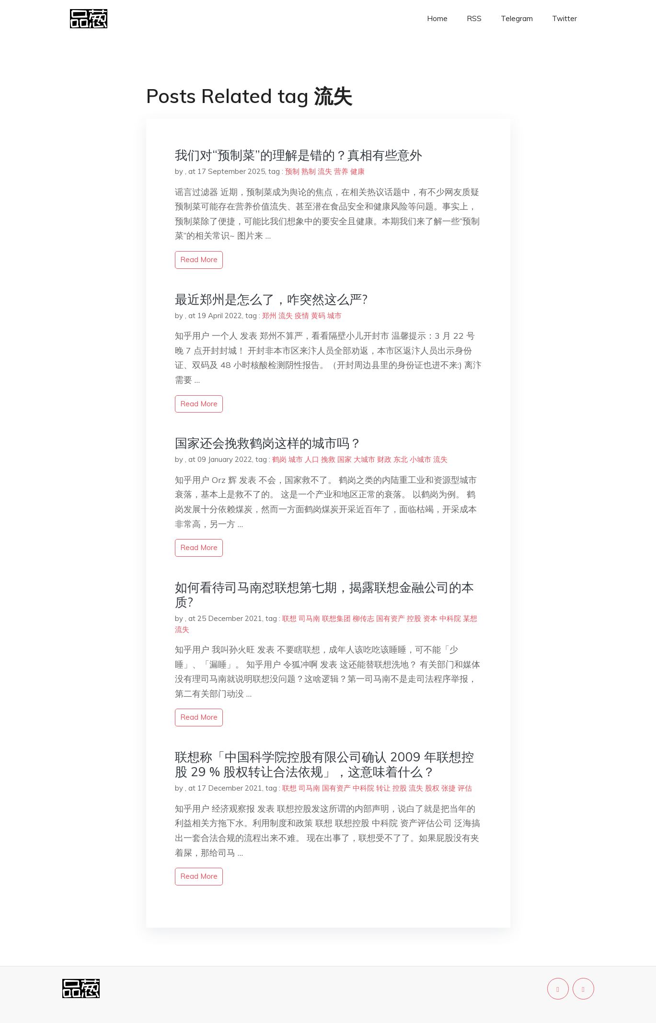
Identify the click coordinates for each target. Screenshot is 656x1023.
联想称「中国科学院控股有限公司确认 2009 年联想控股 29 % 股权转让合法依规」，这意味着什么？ (324, 764)
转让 (383, 788)
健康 (357, 171)
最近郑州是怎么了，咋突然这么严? (271, 299)
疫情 (302, 315)
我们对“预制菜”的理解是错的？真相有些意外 (298, 155)
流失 (325, 171)
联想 (289, 618)
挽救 (328, 459)
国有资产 (390, 618)
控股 (414, 618)
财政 (384, 459)
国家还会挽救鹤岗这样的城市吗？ (268, 443)
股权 (432, 788)
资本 (430, 618)
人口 (312, 459)
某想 (470, 618)
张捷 (448, 788)
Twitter (564, 18)
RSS (474, 18)
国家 (344, 459)
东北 (400, 459)
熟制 (308, 171)
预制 (292, 171)
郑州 (269, 315)
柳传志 (363, 618)
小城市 (420, 459)
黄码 (318, 315)
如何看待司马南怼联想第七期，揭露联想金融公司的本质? (324, 594)
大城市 (364, 459)
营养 (341, 171)
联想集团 (336, 618)
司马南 (309, 618)
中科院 (450, 618)
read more (199, 259)
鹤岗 (279, 459)
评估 (465, 788)
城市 (334, 315)
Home (437, 18)
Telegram (517, 18)
